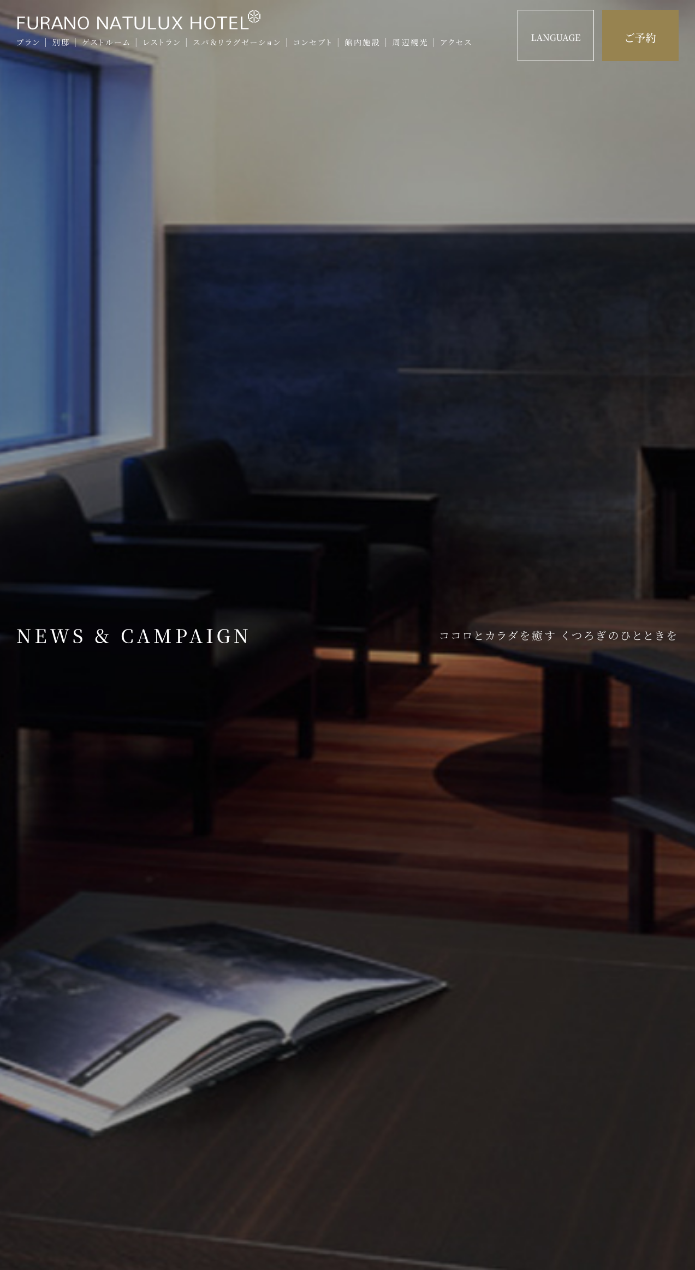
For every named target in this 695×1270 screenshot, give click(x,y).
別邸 (61, 42)
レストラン (161, 42)
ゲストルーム (106, 42)
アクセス (456, 42)
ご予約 (640, 37)
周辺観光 (411, 42)
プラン (28, 42)
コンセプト (313, 42)
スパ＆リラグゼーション (237, 42)
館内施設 (362, 42)
